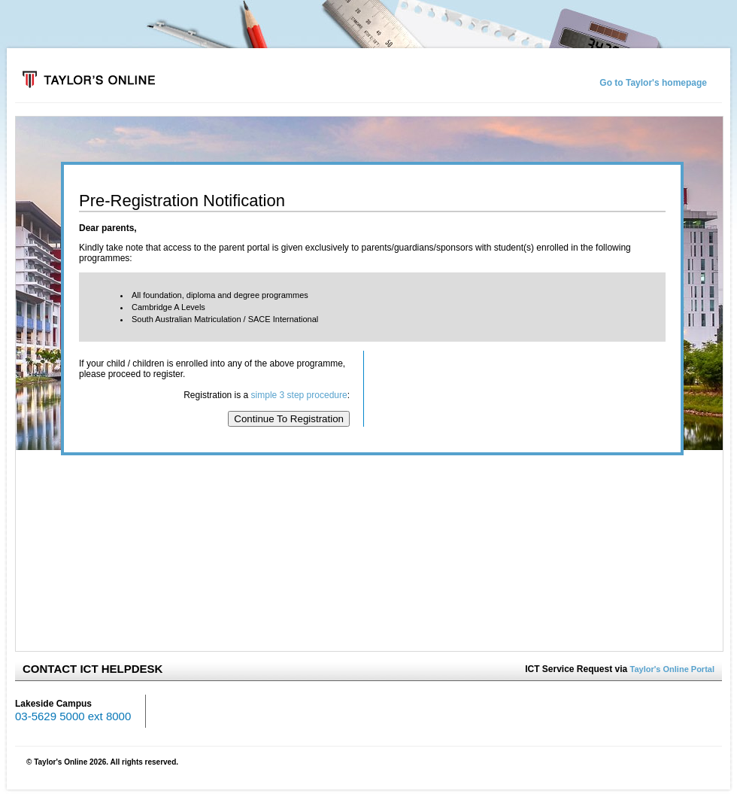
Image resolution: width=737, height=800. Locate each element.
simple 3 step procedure (299, 395)
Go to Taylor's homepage (653, 83)
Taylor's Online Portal (672, 669)
